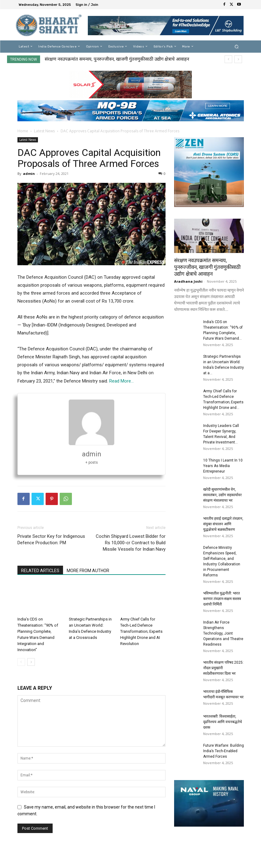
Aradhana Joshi (188, 281)
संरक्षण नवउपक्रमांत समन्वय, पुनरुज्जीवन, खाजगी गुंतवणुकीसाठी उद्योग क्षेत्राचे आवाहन (117, 59)
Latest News (44, 131)
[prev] (228, 59)
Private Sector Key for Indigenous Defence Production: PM (51, 539)
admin (29, 173)
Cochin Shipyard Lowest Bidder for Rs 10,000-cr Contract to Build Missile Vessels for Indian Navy (131, 543)
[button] (236, 46)
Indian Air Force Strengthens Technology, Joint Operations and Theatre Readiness (223, 633)
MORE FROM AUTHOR (88, 570)
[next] (238, 59)
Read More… (121, 381)
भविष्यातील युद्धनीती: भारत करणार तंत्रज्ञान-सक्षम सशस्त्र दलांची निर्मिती (222, 598)
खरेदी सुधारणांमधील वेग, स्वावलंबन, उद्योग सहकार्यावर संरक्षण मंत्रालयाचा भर (222, 495)
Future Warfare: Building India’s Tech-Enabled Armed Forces (223, 751)
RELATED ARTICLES (40, 570)
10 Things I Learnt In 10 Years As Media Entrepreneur (223, 465)
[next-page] (31, 662)
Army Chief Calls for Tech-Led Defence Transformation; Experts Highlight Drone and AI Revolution (141, 631)
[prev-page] (21, 662)
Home (22, 131)
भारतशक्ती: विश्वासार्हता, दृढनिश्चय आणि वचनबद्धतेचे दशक (222, 722)
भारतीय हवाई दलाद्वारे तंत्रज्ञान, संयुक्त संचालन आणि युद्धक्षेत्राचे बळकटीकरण (223, 524)
